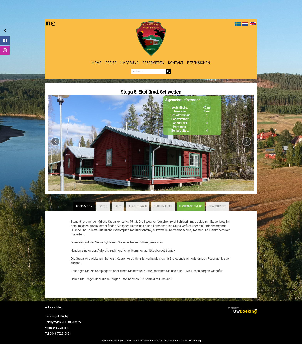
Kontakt (175, 63)
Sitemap (197, 340)
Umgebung (129, 63)
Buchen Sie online (190, 206)
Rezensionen (198, 63)
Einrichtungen (137, 206)
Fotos (103, 206)
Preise (111, 63)
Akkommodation (172, 340)
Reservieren (153, 63)
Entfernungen (163, 206)
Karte (117, 206)
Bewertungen (217, 206)
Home (97, 63)
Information (84, 206)
